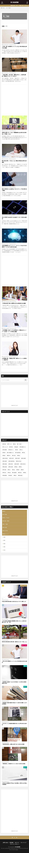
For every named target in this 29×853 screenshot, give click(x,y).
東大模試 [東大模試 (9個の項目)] (5, 464)
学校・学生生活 (6, 517)
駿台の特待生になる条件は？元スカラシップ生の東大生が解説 (14, 189)
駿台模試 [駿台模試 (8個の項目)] (20, 475)
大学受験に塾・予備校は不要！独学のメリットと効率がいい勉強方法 (14, 359)
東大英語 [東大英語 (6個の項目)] (5, 466)
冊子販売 (11, 842)
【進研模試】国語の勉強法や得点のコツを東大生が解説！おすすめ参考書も (14, 703)
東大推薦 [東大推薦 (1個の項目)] (24, 458)
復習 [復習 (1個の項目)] (4, 455)
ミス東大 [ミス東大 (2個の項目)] (19, 444)
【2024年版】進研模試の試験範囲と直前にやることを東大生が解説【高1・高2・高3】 (14, 621)
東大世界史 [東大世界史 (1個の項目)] (6, 458)
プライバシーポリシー (14, 844)
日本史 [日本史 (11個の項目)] (14, 455)
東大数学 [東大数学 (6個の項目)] (5, 461)
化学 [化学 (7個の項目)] (17, 449)
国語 (4, 543)
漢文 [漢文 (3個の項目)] (14, 469)
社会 (4, 550)
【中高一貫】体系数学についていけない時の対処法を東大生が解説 (14, 47)
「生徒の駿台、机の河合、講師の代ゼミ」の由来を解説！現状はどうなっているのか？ (14, 75)
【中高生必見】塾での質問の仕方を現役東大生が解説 (14, 303)
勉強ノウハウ (6, 533)
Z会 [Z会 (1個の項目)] (14, 444)
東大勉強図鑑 (14, 2)
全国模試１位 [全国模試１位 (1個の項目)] (23, 446)
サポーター (17, 842)
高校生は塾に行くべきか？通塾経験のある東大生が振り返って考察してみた (14, 133)
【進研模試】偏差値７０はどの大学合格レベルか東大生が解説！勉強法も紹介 (14, 682)
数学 (4, 540)
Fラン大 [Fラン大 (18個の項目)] (10, 444)
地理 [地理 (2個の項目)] (4, 452)
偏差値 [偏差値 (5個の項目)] (17, 446)
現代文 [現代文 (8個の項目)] (5, 472)
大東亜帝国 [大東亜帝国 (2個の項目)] (18, 452)
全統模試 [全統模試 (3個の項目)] (5, 449)
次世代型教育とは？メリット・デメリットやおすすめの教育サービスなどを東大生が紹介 (14, 246)
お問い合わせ (5, 842)
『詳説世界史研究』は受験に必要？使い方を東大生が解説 (13, 744)
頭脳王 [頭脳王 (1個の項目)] (11, 475)
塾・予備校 (9, 7)
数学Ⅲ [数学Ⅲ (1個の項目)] (9, 455)
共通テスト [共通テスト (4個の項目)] (12, 449)
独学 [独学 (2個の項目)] (23, 469)
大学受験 (5, 514)
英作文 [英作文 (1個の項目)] (20, 472)
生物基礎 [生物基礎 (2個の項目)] (14, 472)
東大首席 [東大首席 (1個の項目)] (11, 466)
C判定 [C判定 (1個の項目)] (5, 444)
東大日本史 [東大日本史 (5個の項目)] (19, 461)
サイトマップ (23, 842)
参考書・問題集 (6, 520)
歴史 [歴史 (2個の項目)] (21, 466)
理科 (4, 546)
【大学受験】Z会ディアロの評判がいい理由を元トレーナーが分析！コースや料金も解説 (14, 331)
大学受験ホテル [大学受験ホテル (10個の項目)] (11, 452)
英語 (4, 537)
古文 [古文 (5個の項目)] (21, 449)
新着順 (3, 26)
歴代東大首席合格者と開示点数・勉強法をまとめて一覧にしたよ (14, 641)
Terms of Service (12, 849)
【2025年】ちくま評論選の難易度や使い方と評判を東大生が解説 (14, 724)
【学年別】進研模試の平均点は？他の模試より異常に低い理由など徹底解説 (14, 784)
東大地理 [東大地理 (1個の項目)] (18, 458)
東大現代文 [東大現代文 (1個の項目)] (24, 464)
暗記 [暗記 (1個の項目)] (19, 455)
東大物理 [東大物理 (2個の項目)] (17, 464)
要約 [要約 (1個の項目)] (25, 472)
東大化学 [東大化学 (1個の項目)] (12, 458)
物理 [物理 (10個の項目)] (18, 469)
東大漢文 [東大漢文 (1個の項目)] (11, 464)
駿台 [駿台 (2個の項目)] (15, 475)
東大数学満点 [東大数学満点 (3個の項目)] (12, 461)
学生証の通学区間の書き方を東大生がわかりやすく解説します (14, 601)
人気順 (6, 26)
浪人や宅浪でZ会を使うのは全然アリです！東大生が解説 (14, 218)
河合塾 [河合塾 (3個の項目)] (5, 469)
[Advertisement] (14, 99)
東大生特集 (6, 530)
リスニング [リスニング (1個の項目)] (6, 446)
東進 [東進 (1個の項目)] (16, 466)
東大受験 (5, 527)
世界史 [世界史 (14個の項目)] (11, 446)
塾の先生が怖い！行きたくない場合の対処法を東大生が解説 (14, 161)
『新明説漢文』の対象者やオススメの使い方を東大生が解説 (13, 763)
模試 (4, 511)
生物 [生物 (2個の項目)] (9, 472)
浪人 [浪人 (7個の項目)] (9, 469)
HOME (3, 7)
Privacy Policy (23, 848)
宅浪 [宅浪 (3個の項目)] (24, 452)
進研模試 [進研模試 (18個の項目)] (5, 475)
